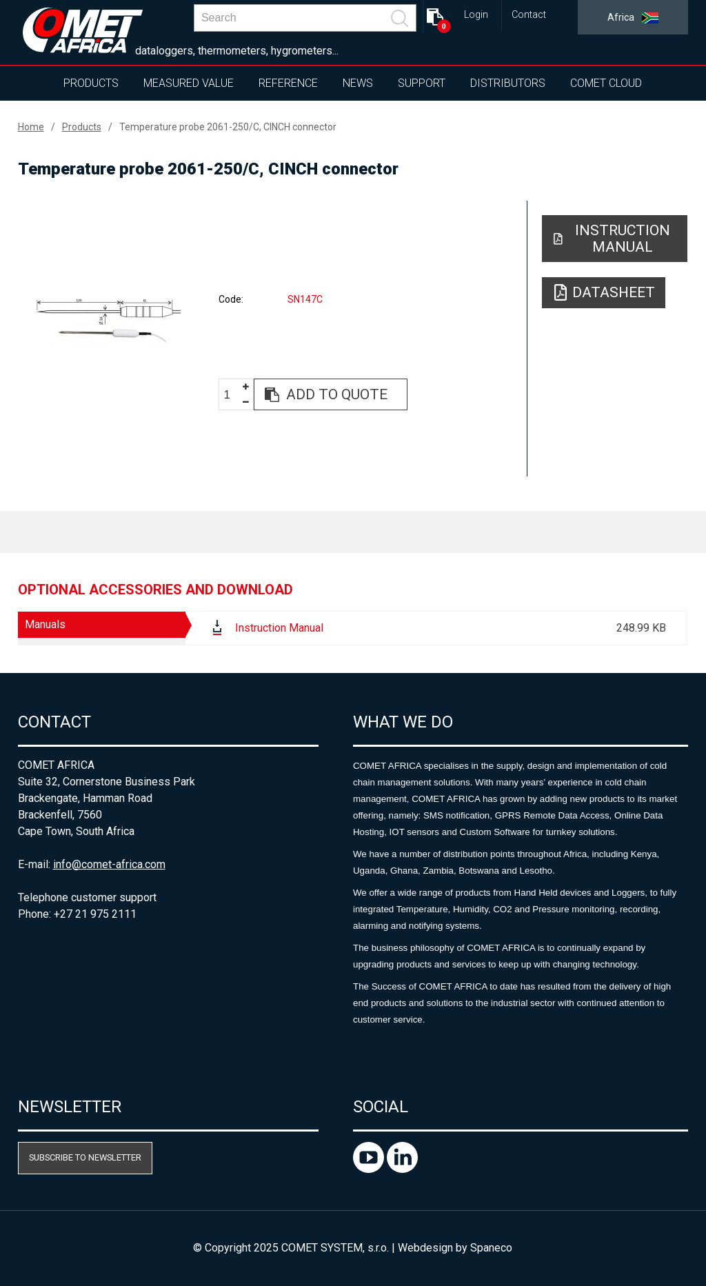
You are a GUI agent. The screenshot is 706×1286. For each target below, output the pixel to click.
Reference (288, 83)
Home (31, 126)
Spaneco (491, 1247)
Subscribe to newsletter (85, 1157)
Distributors (507, 83)
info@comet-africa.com (109, 864)
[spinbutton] (232, 395)
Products (91, 83)
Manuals (45, 624)
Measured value (188, 83)
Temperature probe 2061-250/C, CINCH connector (227, 126)
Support (421, 83)
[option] (108, 321)
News (358, 83)
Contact (529, 15)
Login (476, 15)
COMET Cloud (606, 83)
